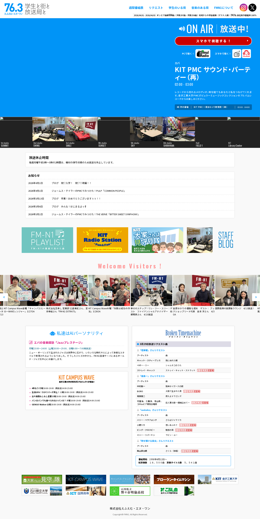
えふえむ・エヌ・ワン (27, 9)
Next (256, 297)
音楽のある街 (200, 7)
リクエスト (156, 7)
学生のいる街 (177, 7)
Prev (4, 297)
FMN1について (223, 7)
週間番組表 (136, 7)
